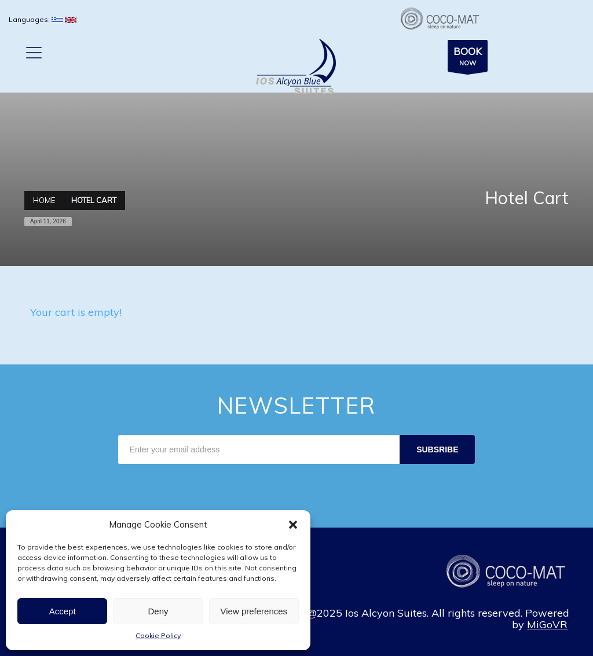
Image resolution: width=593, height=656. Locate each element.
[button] (293, 524)
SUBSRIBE (437, 449)
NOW (468, 57)
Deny (158, 611)
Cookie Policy (158, 635)
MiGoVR (547, 624)
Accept (62, 611)
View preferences (254, 611)
